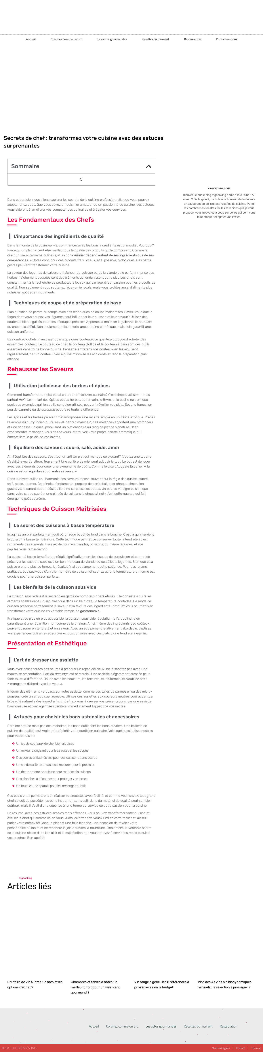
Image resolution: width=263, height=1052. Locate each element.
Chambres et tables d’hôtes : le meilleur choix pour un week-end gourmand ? (95, 987)
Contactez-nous (226, 39)
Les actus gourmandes (112, 39)
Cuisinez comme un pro (66, 39)
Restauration (192, 39)
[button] (148, 166)
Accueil (31, 39)
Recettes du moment (155, 39)
